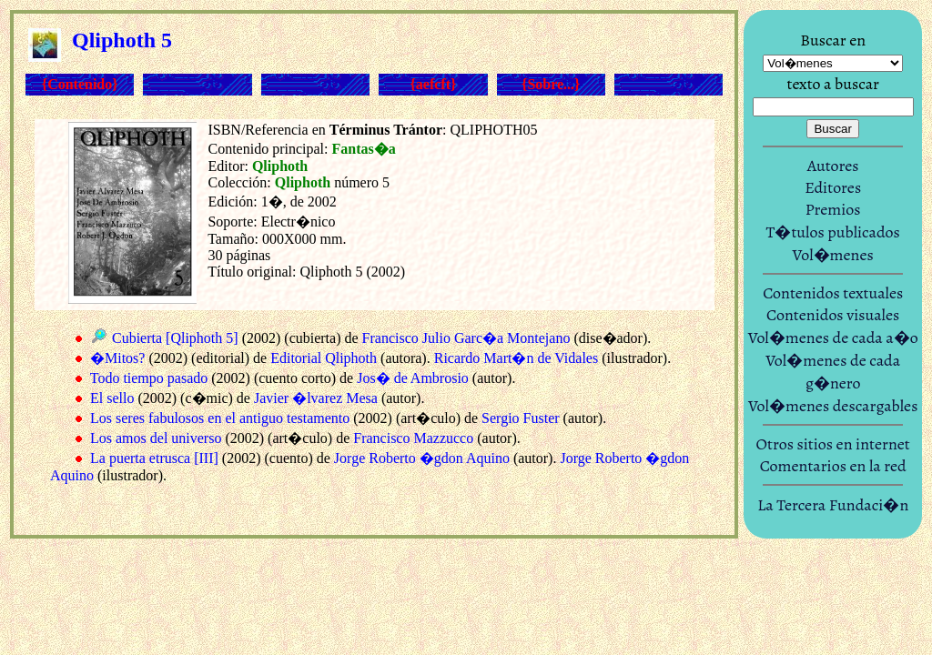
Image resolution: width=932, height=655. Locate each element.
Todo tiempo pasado (149, 378)
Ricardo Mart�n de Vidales (516, 358)
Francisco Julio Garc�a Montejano (466, 338)
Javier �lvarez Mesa (316, 398)
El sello (112, 398)
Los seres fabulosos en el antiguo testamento (220, 418)
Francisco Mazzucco (413, 438)
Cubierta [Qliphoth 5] (175, 338)
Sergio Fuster (520, 418)
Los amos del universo (155, 438)
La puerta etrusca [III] (154, 458)
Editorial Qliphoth (323, 358)
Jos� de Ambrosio (413, 378)
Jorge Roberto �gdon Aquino (422, 458)
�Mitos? (117, 358)
